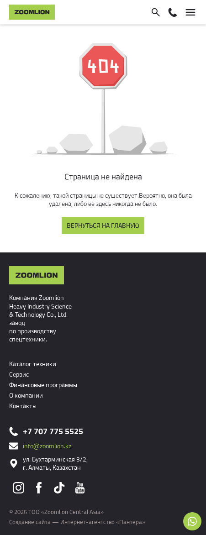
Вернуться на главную (103, 225)
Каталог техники (32, 363)
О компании (26, 395)
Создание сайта (30, 521)
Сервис (19, 374)
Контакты (23, 405)
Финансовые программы (43, 384)
